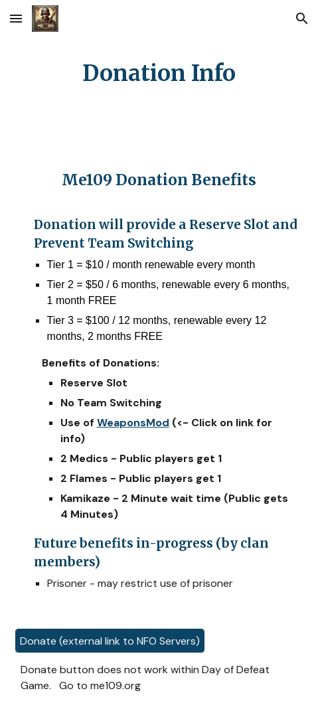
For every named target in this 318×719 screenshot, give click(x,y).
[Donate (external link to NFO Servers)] (110, 641)
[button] (16, 18)
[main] (159, 73)
